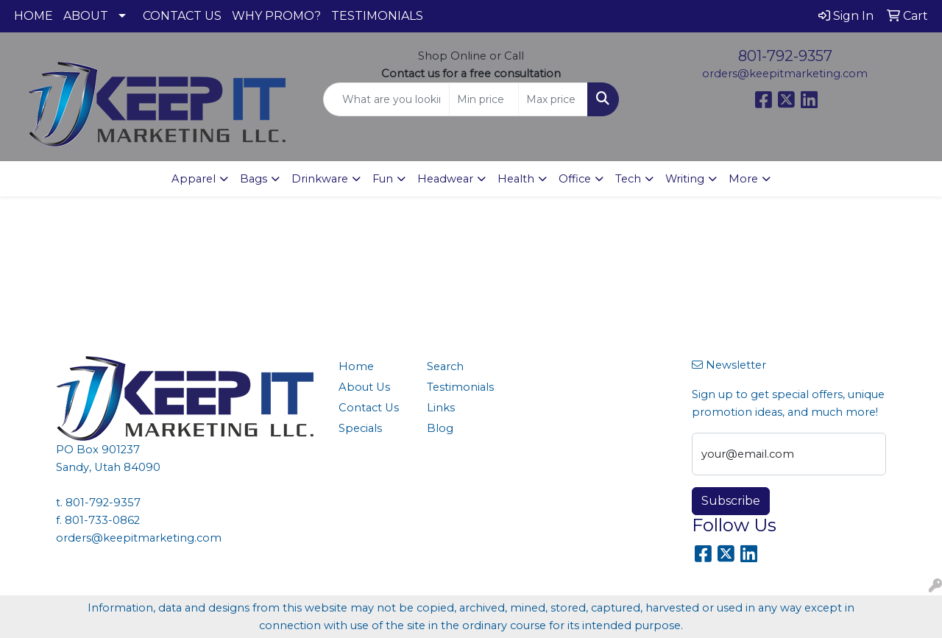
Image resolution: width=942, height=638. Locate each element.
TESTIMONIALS (377, 16)
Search (445, 366)
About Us (364, 387)
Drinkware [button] (319, 178)
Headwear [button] (445, 178)
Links (441, 407)
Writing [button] (684, 178)
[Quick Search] (386, 99)
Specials (360, 428)
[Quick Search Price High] (553, 99)
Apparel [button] (193, 178)
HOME (33, 16)
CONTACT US (182, 16)
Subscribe (730, 501)
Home (356, 366)
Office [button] (575, 178)
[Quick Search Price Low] (484, 99)
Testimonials (460, 387)
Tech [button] (628, 178)
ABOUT (85, 16)
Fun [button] (382, 178)
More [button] (743, 178)
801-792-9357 (785, 56)
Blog (440, 428)
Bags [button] (253, 178)
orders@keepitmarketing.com (785, 73)
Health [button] (515, 178)
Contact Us (369, 407)
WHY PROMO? (276, 16)
